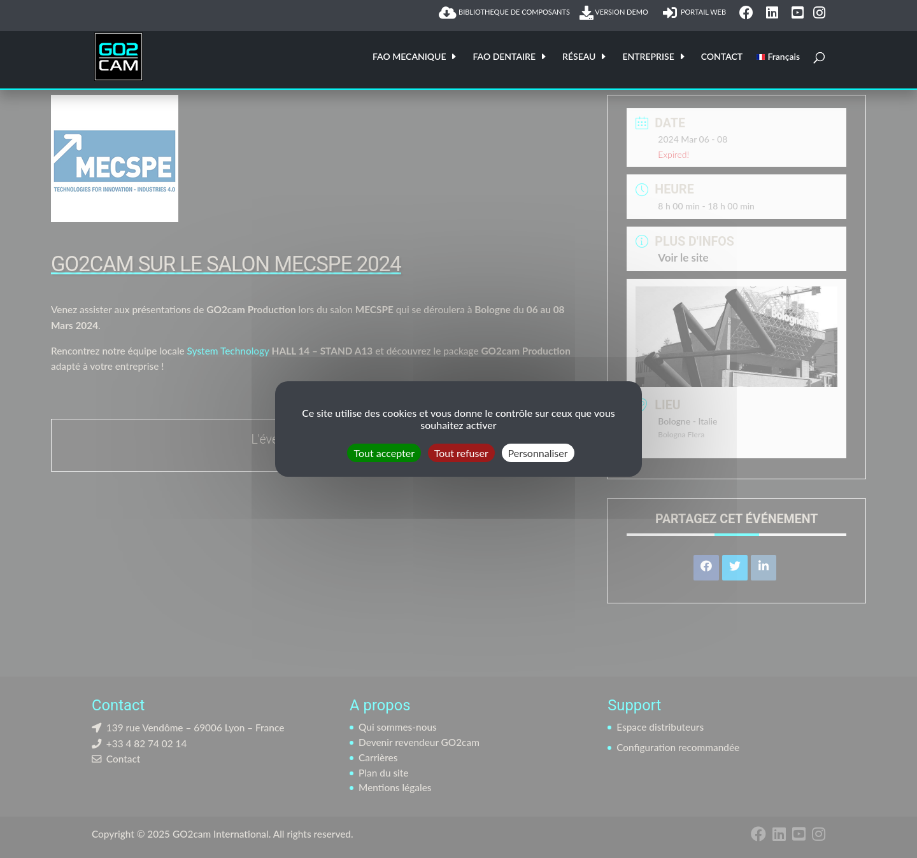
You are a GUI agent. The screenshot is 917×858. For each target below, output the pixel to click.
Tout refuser (461, 453)
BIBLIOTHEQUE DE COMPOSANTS (504, 13)
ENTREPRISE (648, 57)
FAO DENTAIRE (504, 57)
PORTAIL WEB (696, 13)
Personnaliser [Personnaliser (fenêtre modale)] (538, 453)
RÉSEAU (578, 57)
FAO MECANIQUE (409, 57)
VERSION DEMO (616, 13)
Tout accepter (384, 453)
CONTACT (722, 57)
